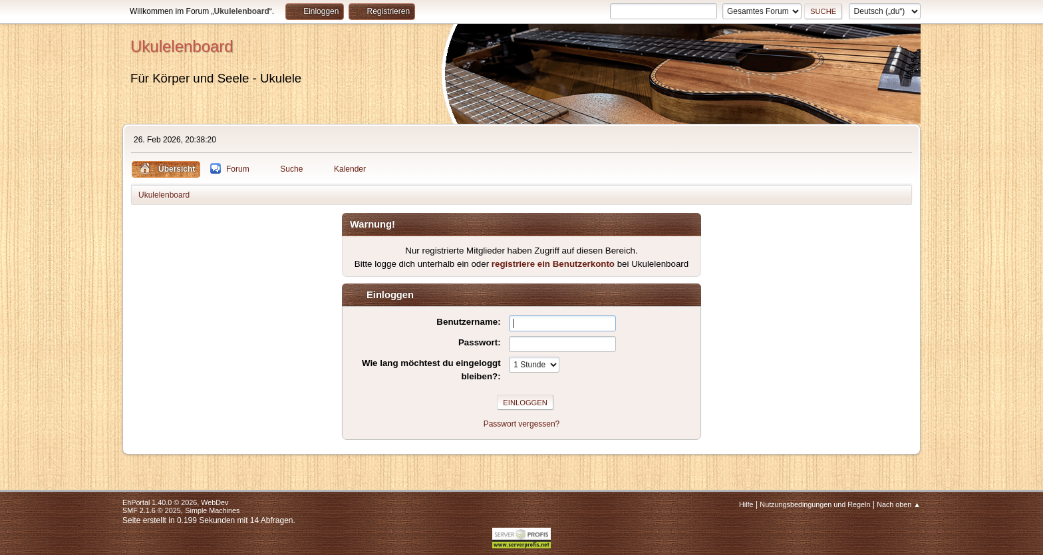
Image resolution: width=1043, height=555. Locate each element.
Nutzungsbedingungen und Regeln (815, 504)
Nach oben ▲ (899, 504)
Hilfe (746, 504)
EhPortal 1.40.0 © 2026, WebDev (175, 502)
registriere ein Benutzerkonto (553, 264)
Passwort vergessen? (522, 424)
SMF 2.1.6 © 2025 (151, 510)
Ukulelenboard (181, 46)
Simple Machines (212, 510)
